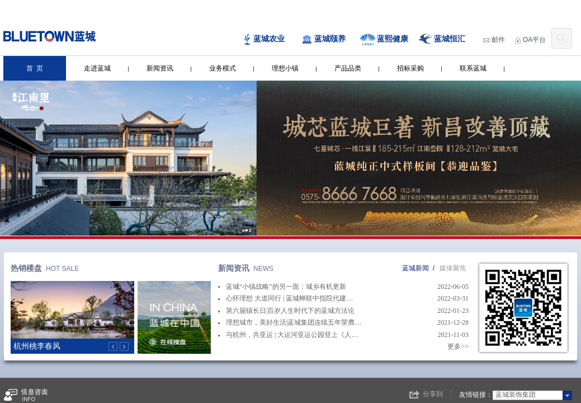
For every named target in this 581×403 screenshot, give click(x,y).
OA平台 (530, 40)
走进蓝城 (97, 68)
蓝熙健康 (384, 39)
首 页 (35, 68)
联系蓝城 (473, 68)
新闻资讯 (160, 68)
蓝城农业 (264, 39)
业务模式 (222, 68)
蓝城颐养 (323, 39)
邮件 (494, 40)
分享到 (433, 394)
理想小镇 (285, 68)
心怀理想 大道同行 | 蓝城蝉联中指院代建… (285, 298)
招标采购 (410, 68)
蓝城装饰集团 (515, 395)
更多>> (458, 346)
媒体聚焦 (453, 268)
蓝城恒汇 (442, 39)
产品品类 (347, 68)
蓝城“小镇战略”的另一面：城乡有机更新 (282, 286)
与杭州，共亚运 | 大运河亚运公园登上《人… (288, 335)
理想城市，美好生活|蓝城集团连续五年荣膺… (289, 322)
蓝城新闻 (415, 268)
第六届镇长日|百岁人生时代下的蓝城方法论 (286, 311)
